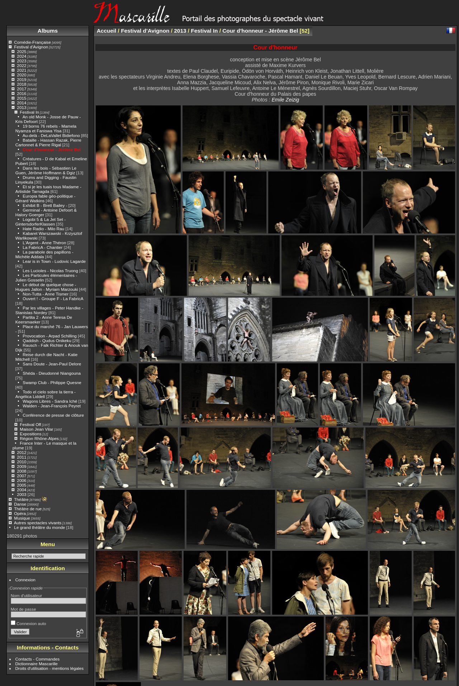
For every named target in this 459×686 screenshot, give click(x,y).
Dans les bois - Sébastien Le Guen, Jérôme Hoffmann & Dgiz (45, 170)
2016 (21, 93)
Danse (20, 504)
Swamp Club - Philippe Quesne (52, 382)
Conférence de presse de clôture (53, 415)
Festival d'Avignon (31, 46)
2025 (21, 51)
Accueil (107, 31)
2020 (21, 74)
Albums (48, 31)
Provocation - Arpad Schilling (49, 335)
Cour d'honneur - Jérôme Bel (52, 149)
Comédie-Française (32, 42)
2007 (21, 475)
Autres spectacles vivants (38, 522)
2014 (21, 102)
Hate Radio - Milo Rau (43, 228)
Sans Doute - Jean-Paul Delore (52, 363)
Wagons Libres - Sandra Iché (50, 401)
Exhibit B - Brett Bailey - (45, 205)
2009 (21, 466)
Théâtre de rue (28, 508)
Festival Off (30, 424)
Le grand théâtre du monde (39, 527)
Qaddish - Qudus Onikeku (47, 340)
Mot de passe (23, 609)
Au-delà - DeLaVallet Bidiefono (51, 135)
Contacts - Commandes (37, 659)
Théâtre (21, 499)
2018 (21, 84)
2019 (21, 79)
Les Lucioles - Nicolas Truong (50, 270)
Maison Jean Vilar (36, 429)
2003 (21, 494)
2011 (21, 457)
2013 (21, 107)
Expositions (30, 433)
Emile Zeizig (285, 100)
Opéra (20, 513)
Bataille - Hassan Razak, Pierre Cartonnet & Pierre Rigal (48, 142)
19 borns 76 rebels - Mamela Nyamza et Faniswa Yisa (45, 128)
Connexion (25, 579)
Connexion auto (28, 623)
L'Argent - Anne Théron (44, 242)
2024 (21, 56)
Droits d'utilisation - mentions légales (49, 668)
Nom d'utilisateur (26, 595)
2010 (21, 461)
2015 (21, 98)
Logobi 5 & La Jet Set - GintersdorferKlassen (40, 221)
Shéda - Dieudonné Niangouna (52, 373)
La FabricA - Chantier (42, 247)
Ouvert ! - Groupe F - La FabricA (53, 298)
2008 (21, 471)
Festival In (29, 112)
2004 (21, 489)
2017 (21, 88)
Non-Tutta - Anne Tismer (45, 294)
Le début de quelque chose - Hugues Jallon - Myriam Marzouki (46, 287)
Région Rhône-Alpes (39, 438)
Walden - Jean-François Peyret (52, 405)
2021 (21, 70)
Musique (22, 518)
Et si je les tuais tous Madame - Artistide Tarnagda (48, 189)
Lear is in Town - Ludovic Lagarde (54, 261)
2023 (21, 60)
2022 (21, 65)
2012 (21, 452)
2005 (21, 485)
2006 (21, 480)
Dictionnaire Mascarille (36, 663)
